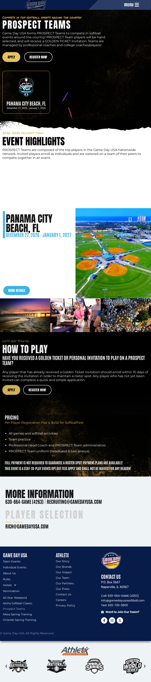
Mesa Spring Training (17, 614)
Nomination (11, 591)
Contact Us (63, 594)
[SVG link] (75, 651)
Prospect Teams (14, 609)
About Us (9, 573)
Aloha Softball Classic (17, 603)
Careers (61, 600)
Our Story (62, 561)
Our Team (62, 578)
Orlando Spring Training (19, 620)
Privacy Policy (65, 605)
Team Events (11, 561)
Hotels (10, 585)
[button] (6, 666)
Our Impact (64, 572)
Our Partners (65, 583)
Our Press (62, 589)
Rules (6, 579)
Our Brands (64, 567)
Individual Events (14, 567)
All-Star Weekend (15, 598)
